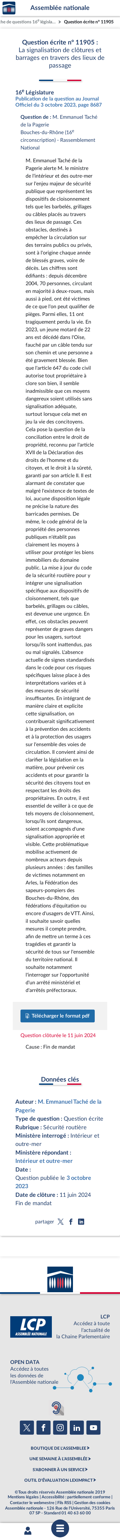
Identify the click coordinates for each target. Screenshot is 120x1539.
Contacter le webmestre (32, 1503)
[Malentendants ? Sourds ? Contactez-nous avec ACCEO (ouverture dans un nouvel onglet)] (56, 1407)
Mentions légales (23, 1497)
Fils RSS (64, 1503)
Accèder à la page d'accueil (9, 8)
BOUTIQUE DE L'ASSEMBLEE (58, 1448)
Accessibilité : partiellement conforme (76, 1497)
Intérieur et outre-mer (44, 1161)
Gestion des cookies (92, 1503)
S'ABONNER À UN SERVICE (58, 1470)
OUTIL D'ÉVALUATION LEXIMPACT (58, 1480)
